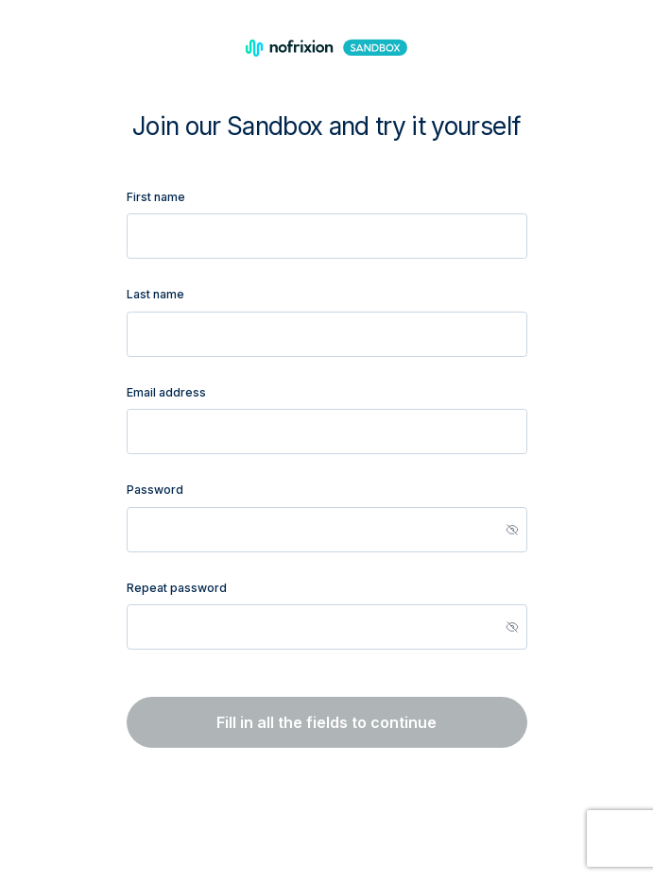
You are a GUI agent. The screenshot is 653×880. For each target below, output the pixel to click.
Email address (166, 392)
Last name (155, 294)
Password (155, 489)
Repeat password (177, 588)
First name (156, 197)
